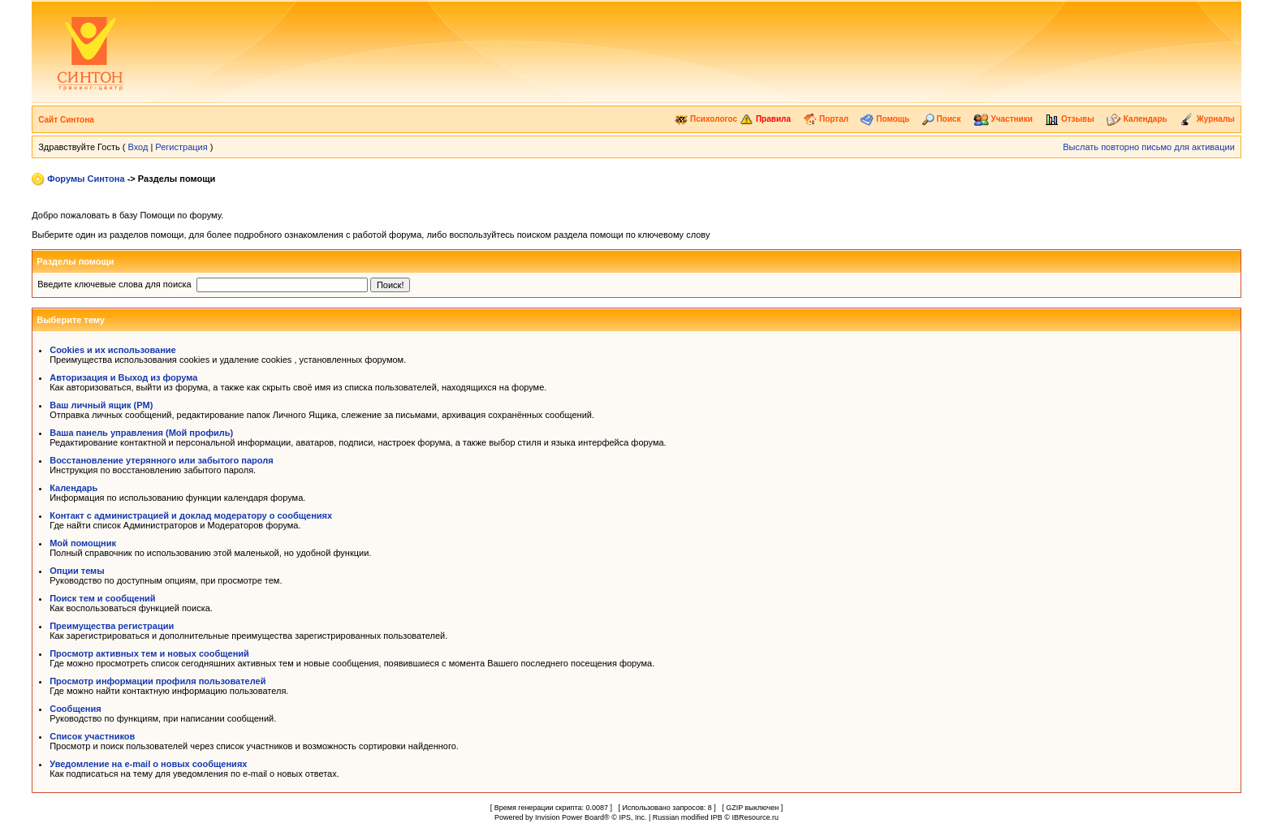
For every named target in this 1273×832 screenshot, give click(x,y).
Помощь (885, 118)
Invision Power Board (569, 817)
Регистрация (181, 147)
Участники (1003, 118)
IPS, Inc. (632, 817)
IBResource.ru (755, 817)
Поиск (941, 118)
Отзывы (1069, 118)
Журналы (1207, 118)
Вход (137, 147)
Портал (825, 118)
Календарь (1137, 118)
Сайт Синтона (66, 119)
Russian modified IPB (688, 817)
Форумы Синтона (85, 178)
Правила (765, 118)
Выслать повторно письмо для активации (1149, 147)
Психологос (706, 118)
